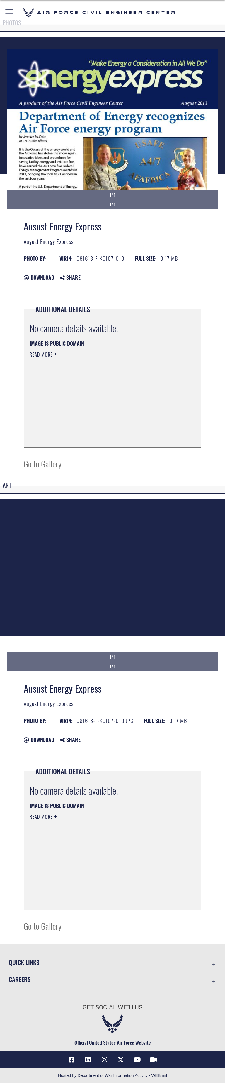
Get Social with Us (112, 1007)
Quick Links (24, 962)
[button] (9, 12)
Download (39, 277)
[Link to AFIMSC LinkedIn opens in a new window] (87, 1059)
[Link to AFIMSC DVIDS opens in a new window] (153, 1059)
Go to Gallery (43, 463)
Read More (42, 354)
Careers (19, 979)
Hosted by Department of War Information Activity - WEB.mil (112, 1075)
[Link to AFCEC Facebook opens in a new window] (71, 1059)
